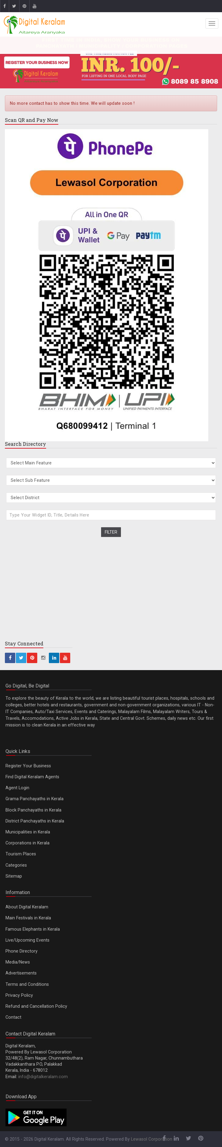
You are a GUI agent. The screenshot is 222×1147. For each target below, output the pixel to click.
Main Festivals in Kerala (28, 917)
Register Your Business (28, 765)
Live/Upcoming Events (27, 940)
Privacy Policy (19, 995)
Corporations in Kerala (27, 842)
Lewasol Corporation (151, 1139)
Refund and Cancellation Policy (36, 1006)
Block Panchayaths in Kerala (33, 810)
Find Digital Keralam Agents (32, 776)
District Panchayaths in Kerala (34, 821)
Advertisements (21, 973)
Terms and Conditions (27, 984)
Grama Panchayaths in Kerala (34, 798)
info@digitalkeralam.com (43, 1076)
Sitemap (13, 876)
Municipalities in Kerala (27, 831)
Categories (16, 865)
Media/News (17, 962)
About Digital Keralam (26, 906)
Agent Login (17, 787)
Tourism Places (20, 853)
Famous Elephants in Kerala (32, 929)
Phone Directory (21, 951)
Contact (13, 1017)
